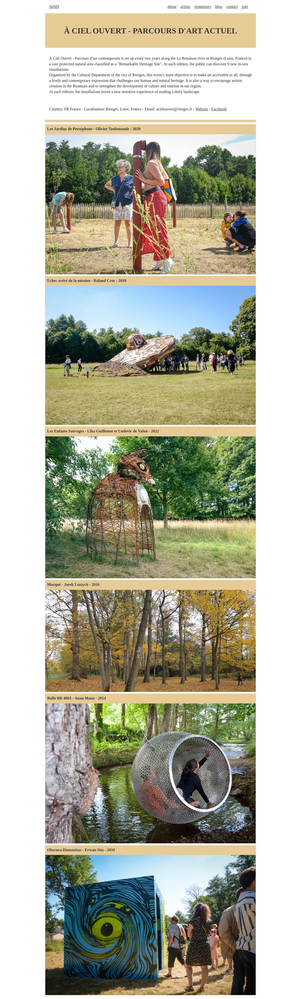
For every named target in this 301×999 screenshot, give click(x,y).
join (245, 6)
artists (185, 6)
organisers (202, 6)
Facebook (219, 109)
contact (232, 6)
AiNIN (54, 6)
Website (201, 109)
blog (218, 6)
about (171, 6)
